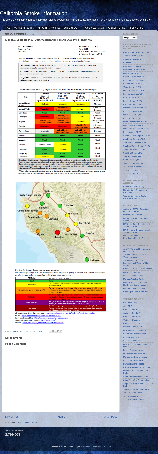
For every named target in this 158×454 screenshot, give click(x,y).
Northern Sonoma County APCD (137, 129)
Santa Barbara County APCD (135, 149)
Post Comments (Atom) (27, 422)
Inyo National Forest (132, 341)
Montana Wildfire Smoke (134, 279)
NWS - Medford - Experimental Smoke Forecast (136, 231)
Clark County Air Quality (133, 187)
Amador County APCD (133, 56)
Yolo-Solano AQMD (131, 174)
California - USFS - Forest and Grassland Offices (136, 210)
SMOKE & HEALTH (71, 28)
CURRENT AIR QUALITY (24, 28)
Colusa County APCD (132, 73)
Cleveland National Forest (134, 330)
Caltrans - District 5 (131, 320)
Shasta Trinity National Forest (136, 389)
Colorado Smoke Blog (132, 272)
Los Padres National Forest (135, 353)
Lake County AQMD (131, 97)
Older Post (110, 416)
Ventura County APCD (133, 170)
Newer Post (12, 416)
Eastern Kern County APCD (135, 77)
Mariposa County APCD (133, 104)
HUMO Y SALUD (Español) (93, 28)
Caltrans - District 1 (131, 309)
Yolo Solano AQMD (131, 396)
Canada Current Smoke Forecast (137, 269)
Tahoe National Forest (132, 393)
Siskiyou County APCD (133, 156)
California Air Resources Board (136, 52)
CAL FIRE (127, 306)
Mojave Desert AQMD (132, 115)
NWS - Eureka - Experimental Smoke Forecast (136, 219)
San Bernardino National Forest (137, 377)
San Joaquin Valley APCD (134, 142)
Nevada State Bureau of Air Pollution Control (135, 191)
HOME (7, 28)
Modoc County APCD (132, 111)
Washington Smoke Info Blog (135, 292)
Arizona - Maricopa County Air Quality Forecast (136, 256)
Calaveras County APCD (134, 70)
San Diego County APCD (134, 139)
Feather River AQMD (132, 84)
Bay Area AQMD (130, 63)
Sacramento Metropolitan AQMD (137, 136)
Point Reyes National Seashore (136, 367)
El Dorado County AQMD (134, 80)
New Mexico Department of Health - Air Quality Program (135, 283)
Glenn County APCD (132, 87)
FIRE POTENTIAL (136, 28)
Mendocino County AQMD (134, 108)
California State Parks (132, 327)
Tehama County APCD (133, 163)
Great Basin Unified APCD (134, 90)
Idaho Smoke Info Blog (133, 276)
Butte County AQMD (132, 66)
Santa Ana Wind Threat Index (136, 380)
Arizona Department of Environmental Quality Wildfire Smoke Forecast (136, 262)
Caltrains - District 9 (131, 323)
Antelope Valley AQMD (133, 59)
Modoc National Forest (133, 360)
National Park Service (132, 215)
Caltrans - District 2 (131, 313)
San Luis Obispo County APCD (136, 146)
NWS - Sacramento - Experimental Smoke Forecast (136, 237)
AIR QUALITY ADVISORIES (49, 28)
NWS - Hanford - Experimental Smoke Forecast (136, 225)
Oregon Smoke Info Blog (134, 288)
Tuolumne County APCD (134, 167)
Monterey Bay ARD (131, 118)
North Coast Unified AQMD (135, 122)
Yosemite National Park (133, 400)
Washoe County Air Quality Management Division (135, 197)
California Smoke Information (33, 13)
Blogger (107, 447)
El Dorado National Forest (134, 334)
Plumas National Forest (133, 364)
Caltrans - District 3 (131, 316)
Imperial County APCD (133, 94)
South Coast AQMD (131, 160)
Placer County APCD (132, 132)
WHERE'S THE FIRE (116, 28)
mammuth (87, 447)
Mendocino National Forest (135, 357)
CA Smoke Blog (130, 303)
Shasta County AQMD (132, 153)
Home (61, 416)
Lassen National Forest (133, 350)
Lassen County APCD (132, 101)
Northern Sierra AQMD (133, 125)
